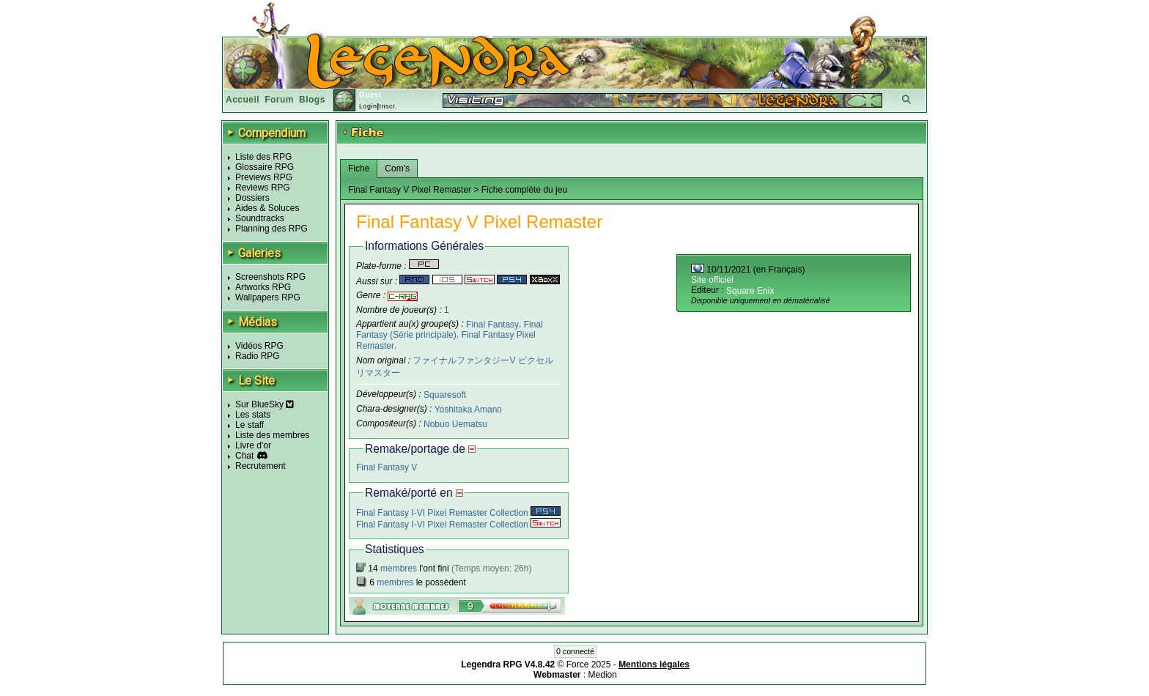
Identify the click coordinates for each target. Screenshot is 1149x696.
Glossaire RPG (264, 167)
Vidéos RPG (259, 346)
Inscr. (388, 106)
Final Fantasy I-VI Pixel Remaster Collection (458, 513)
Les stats (252, 415)
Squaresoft (445, 395)
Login (368, 106)
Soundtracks (259, 218)
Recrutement (260, 466)
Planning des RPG (271, 228)
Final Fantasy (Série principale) (449, 329)
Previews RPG (263, 177)
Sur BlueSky (264, 404)
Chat (244, 456)
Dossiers (252, 198)
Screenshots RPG (270, 277)
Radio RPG (257, 356)
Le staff (249, 425)
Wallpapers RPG (267, 297)
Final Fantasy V (386, 467)
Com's (397, 168)
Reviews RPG (262, 187)
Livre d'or (253, 445)
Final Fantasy (492, 324)
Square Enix (750, 291)
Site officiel (712, 280)
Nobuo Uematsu (455, 423)
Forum (279, 100)
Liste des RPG (263, 157)
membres (398, 568)
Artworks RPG (263, 287)
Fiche (358, 168)
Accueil (242, 100)
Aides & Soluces (267, 208)
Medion (602, 675)
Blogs (312, 100)
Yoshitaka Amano (468, 409)
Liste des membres (272, 435)
